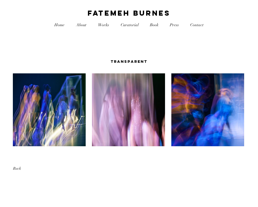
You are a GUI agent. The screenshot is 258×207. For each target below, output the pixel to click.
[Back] (31, 168)
